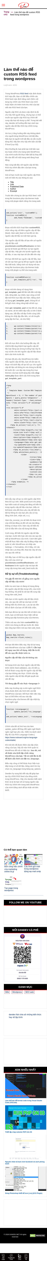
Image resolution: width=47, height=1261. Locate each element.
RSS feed (24, 93)
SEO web (29, 992)
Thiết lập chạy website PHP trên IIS (18, 1132)
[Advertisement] (23, 41)
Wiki (7, 992)
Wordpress (17, 992)
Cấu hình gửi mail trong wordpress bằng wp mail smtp (32, 868)
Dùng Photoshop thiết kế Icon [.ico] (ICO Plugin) (23, 1193)
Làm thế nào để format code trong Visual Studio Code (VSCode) (23, 1101)
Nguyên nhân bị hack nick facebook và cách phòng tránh (24, 1163)
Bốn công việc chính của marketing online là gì (13, 869)
